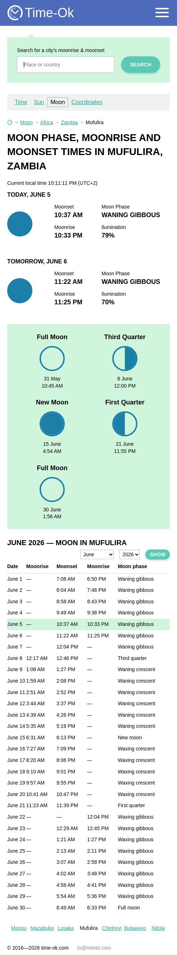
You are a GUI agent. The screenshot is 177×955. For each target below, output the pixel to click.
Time (21, 102)
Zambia (69, 122)
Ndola (158, 928)
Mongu (19, 928)
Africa (46, 122)
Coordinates (86, 102)
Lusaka (66, 928)
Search (140, 64)
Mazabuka (42, 928)
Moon (57, 102)
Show (157, 554)
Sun (39, 102)
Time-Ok (49, 12)
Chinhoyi (112, 928)
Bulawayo (135, 928)
